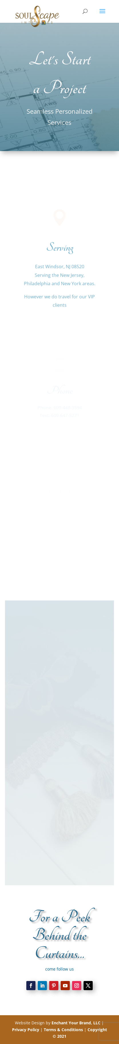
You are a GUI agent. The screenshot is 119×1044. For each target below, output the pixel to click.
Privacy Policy (25, 1029)
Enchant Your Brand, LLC (75, 1022)
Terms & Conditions (63, 1029)
